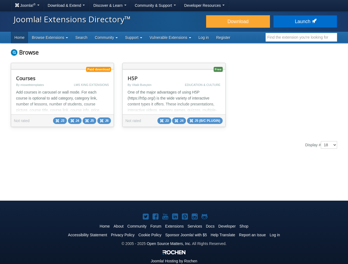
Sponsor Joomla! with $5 (186, 235)
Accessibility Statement (87, 235)
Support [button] (133, 37)
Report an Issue (252, 235)
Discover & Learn (109, 5)
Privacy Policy (123, 235)
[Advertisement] (174, 178)
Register (223, 37)
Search (81, 37)
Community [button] (106, 37)
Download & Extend (66, 5)
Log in (203, 37)
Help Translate (223, 235)
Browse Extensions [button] (50, 37)
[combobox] (301, 37)
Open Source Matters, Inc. (169, 243)
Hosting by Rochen (174, 261)
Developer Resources (204, 5)
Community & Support (155, 5)
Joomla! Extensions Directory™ (72, 19)
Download (237, 21)
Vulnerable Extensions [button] (170, 37)
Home (19, 37)
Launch (305, 21)
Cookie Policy (149, 235)
